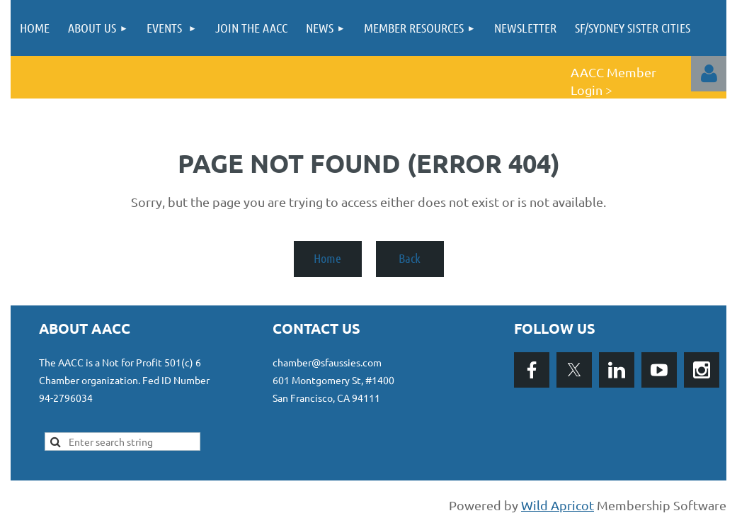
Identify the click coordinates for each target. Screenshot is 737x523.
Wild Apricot (557, 504)
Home (327, 258)
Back (410, 258)
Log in (708, 73)
